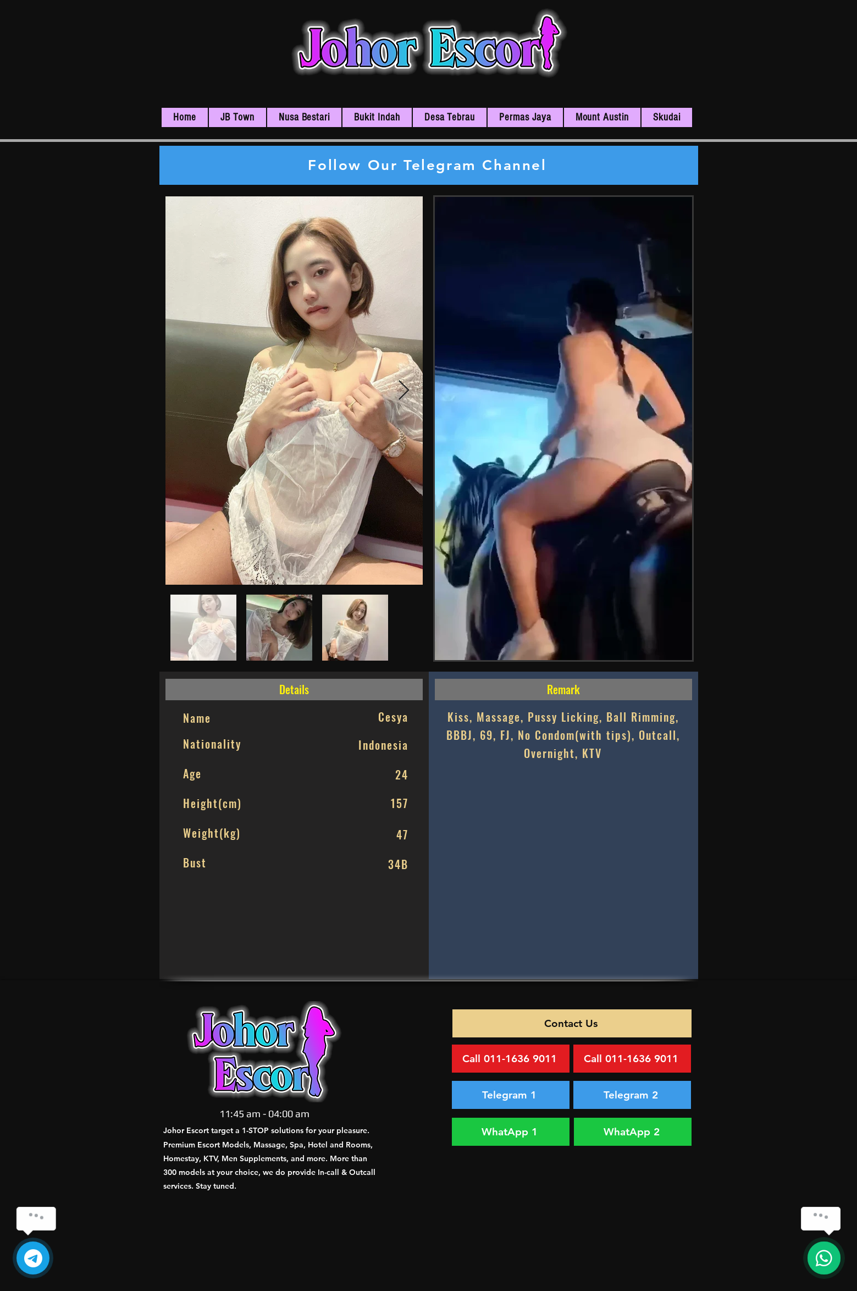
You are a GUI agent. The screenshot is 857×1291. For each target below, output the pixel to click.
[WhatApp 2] (633, 1132)
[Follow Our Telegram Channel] (428, 165)
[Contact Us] (572, 1023)
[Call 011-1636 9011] (511, 1059)
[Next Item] (403, 391)
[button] (237, 117)
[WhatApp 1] (511, 1132)
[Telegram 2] (632, 1095)
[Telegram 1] (511, 1095)
